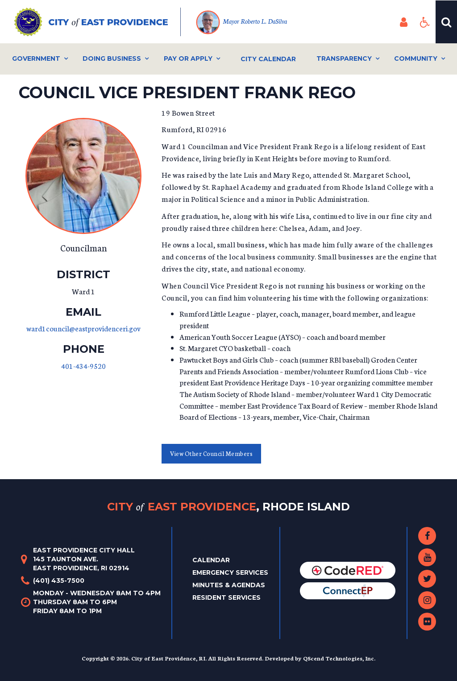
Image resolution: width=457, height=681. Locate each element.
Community (415, 58)
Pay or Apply (188, 58)
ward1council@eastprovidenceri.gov (83, 328)
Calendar (211, 560)
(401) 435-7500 (58, 581)
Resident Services (226, 597)
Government (36, 58)
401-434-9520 (83, 365)
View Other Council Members (211, 453)
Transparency (344, 58)
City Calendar (268, 59)
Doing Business (112, 58)
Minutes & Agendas (228, 585)
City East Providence (228, 506)
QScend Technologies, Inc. (339, 658)
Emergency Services (230, 572)
